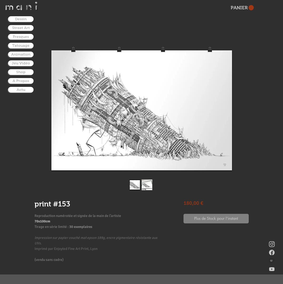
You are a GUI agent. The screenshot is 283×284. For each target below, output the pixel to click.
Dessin (21, 19)
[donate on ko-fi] (272, 261)
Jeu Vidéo (21, 63)
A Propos (21, 81)
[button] (242, 8)
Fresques (21, 37)
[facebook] (272, 252)
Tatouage (21, 45)
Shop (20, 72)
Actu (21, 90)
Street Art (21, 28)
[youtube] (272, 269)
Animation (20, 54)
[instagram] (272, 244)
